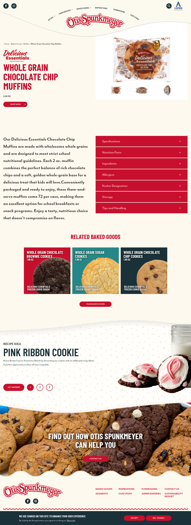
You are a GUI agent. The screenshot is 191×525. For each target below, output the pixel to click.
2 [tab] (40, 387)
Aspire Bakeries (151, 493)
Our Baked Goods (95, 304)
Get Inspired (14, 387)
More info (71, 520)
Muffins (26, 44)
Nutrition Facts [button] (111, 152)
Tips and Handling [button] (114, 208)
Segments (102, 493)
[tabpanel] (95, 350)
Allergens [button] (108, 175)
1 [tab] (30, 387)
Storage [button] (107, 197)
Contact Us (95, 459)
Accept (134, 518)
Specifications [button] (111, 141)
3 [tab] (49, 387)
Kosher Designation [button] (114, 186)
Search (169, 6)
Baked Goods (16, 44)
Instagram (14, 6)
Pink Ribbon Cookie (41, 352)
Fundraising (149, 489)
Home (7, 44)
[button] (44, 104)
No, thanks (158, 518)
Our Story (125, 493)
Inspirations (126, 489)
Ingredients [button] (109, 163)
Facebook (6, 6)
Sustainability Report (174, 495)
